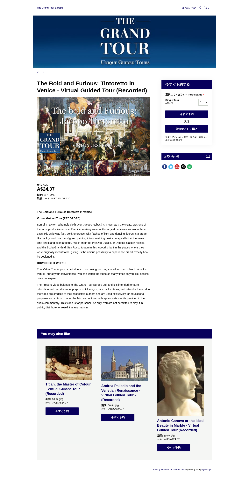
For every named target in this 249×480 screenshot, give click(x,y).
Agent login (206, 469)
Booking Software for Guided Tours (169, 469)
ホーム (41, 72)
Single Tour (177, 102)
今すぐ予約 (187, 114)
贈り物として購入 (187, 128)
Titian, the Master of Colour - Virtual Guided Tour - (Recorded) (68, 389)
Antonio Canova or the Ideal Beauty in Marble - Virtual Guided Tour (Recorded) (180, 425)
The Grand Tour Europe (50, 7)
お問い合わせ (171, 156)
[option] (51, 168)
